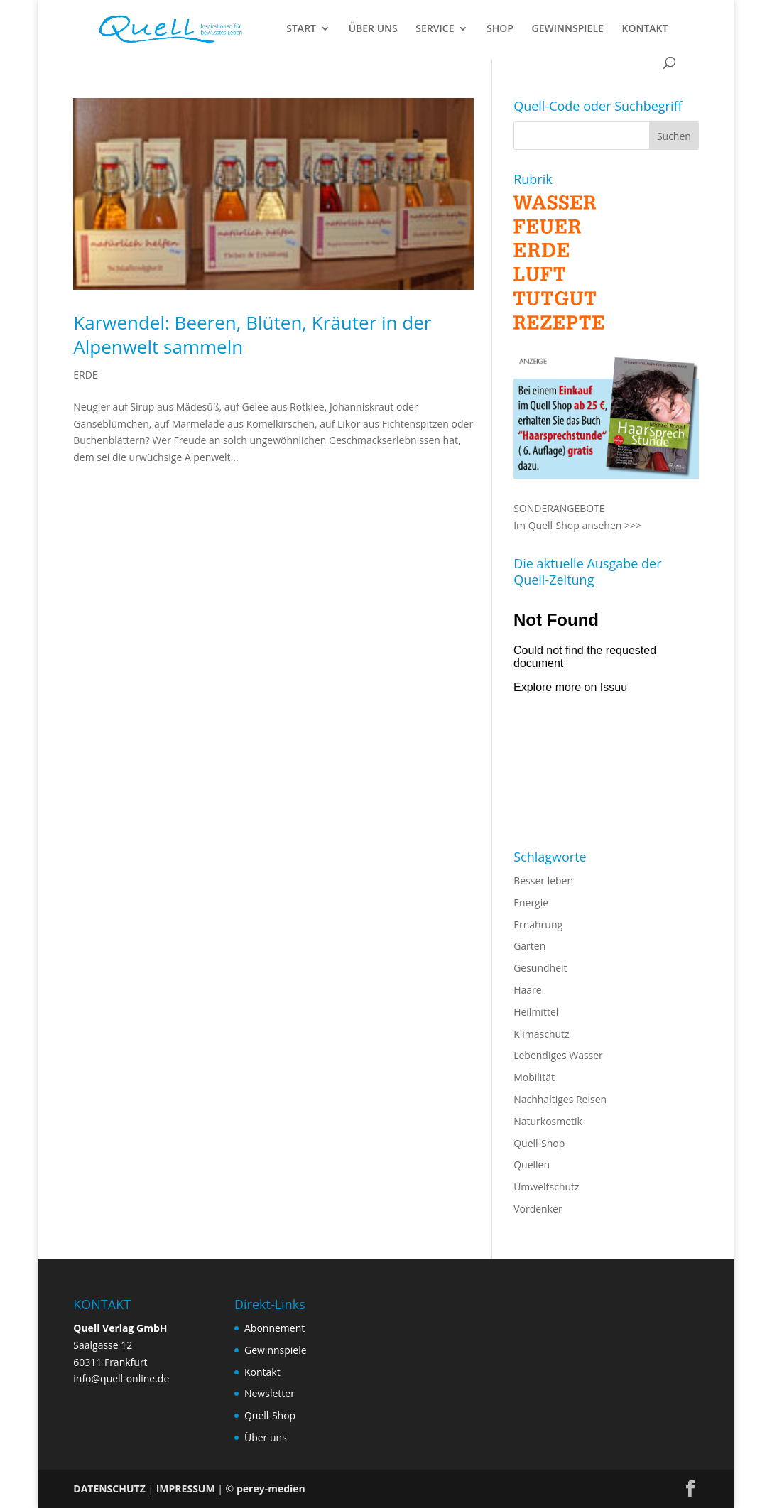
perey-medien (271, 1488)
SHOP (499, 29)
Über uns (265, 1437)
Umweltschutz (546, 1186)
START (301, 29)
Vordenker (537, 1208)
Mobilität (534, 1077)
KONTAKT (644, 29)
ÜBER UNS (373, 29)
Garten (529, 946)
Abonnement (274, 1328)
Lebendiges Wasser (558, 1055)
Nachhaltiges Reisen (560, 1099)
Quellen (531, 1164)
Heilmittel (535, 1012)
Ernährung (537, 924)
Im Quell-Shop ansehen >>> (577, 525)
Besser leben (543, 880)
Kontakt (262, 1372)
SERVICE (434, 29)
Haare (527, 990)
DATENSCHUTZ (109, 1488)
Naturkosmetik (547, 1121)
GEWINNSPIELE (568, 29)
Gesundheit (540, 968)
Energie (530, 902)
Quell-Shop (539, 1143)
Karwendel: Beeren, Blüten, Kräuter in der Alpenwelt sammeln (252, 334)
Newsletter (269, 1393)
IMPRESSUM (185, 1488)
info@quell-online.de (121, 1378)
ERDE (85, 374)
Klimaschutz (541, 1034)
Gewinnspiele (275, 1350)
